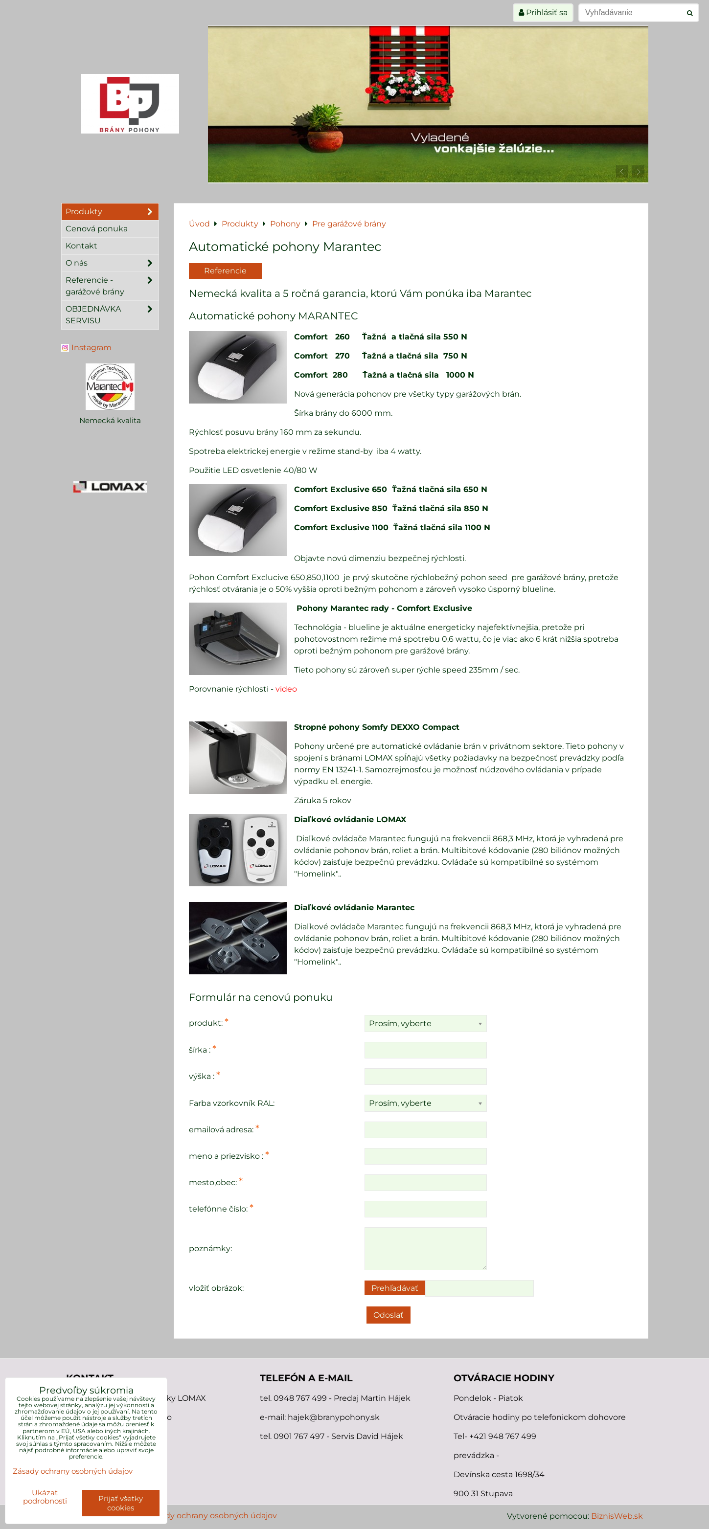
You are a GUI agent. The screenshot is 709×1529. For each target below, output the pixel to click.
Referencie (225, 270)
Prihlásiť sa (543, 12)
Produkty (112, 211)
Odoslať (388, 1315)
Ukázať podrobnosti (45, 1497)
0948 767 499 (301, 1398)
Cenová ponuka (97, 228)
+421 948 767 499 (502, 1436)
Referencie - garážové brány (112, 286)
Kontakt (81, 245)
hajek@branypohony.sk (334, 1417)
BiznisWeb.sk (617, 1516)
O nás (112, 263)
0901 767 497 (299, 1436)
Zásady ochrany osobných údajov (212, 1515)
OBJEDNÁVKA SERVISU (112, 315)
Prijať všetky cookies (120, 1503)
